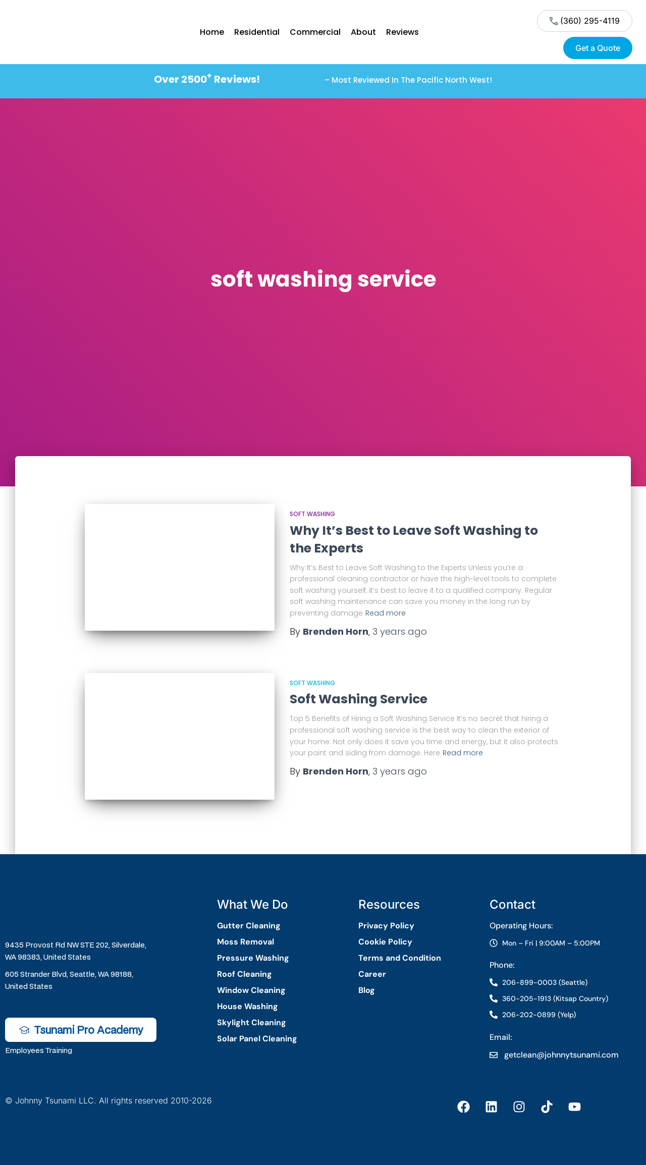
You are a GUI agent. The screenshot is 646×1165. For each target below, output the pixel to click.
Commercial (315, 32)
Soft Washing (312, 514)
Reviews (402, 32)
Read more (385, 613)
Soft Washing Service (358, 699)
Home (212, 32)
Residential (257, 32)
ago (399, 631)
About (363, 32)
